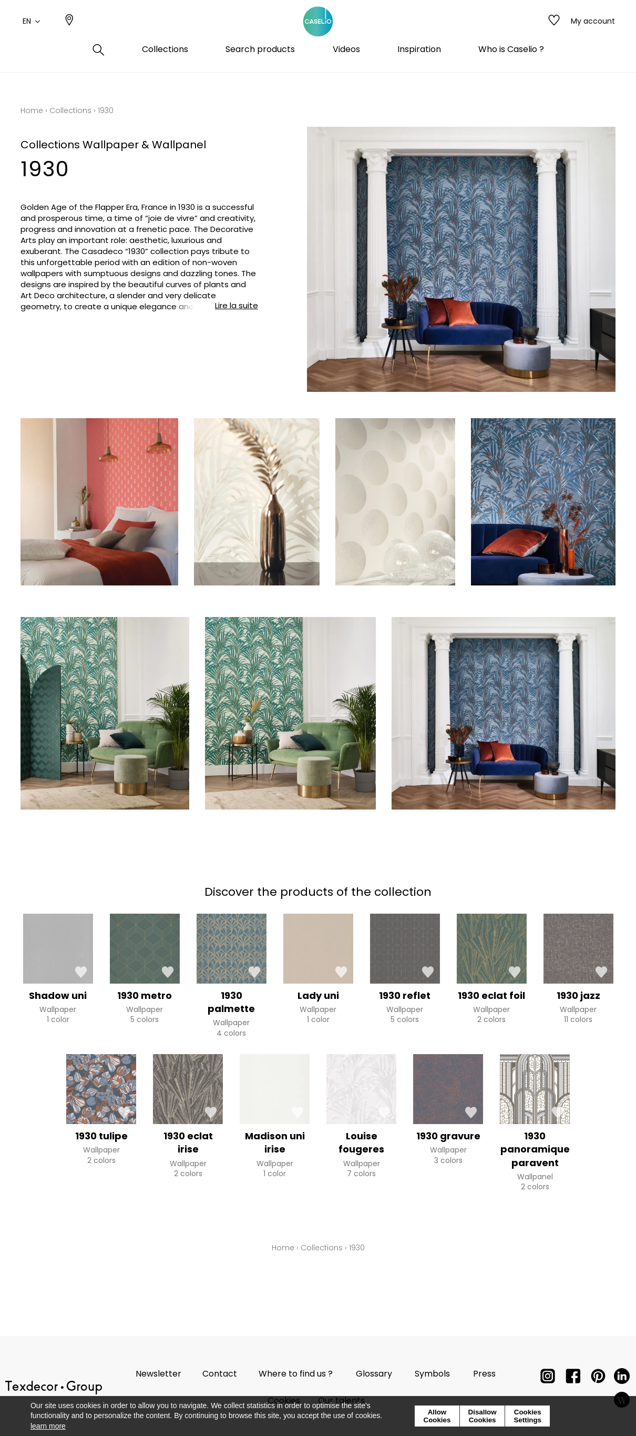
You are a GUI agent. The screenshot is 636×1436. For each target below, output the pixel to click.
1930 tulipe (101, 1135)
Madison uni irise (275, 1142)
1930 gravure (448, 1135)
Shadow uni (58, 995)
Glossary (374, 1374)
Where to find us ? (296, 1374)
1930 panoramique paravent (535, 1149)
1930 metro (144, 995)
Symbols (432, 1374)
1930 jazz (578, 995)
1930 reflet (404, 995)
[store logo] (318, 33)
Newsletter (158, 1374)
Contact (219, 1374)
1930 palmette (231, 1002)
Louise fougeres (361, 1142)
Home (31, 110)
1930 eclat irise (188, 1142)
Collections (70, 110)
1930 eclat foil (491, 995)
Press (484, 1374)
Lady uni (318, 995)
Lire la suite (236, 305)
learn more (48, 1426)
